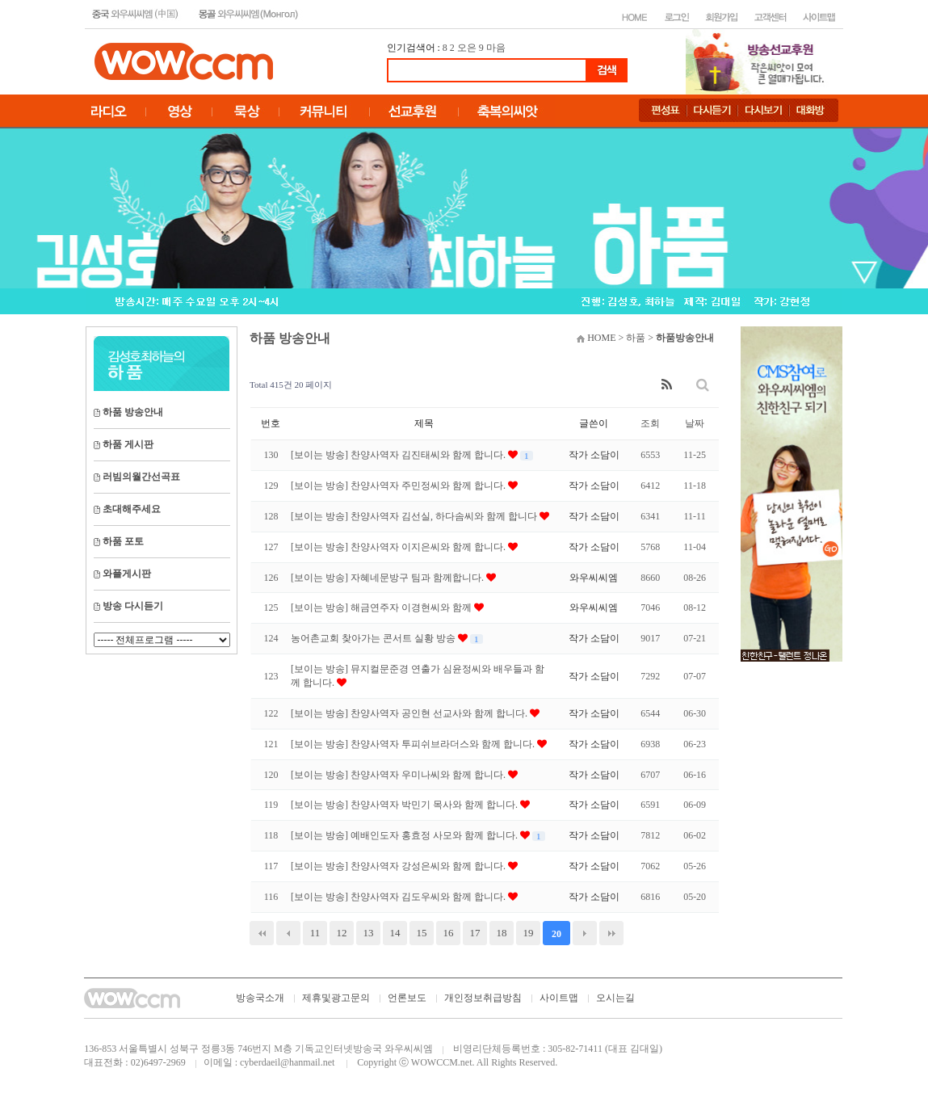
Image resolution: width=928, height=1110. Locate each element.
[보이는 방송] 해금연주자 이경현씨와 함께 (382, 607)
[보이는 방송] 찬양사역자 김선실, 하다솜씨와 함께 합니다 (415, 516)
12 (342, 933)
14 (395, 933)
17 (475, 933)
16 (448, 933)
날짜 (694, 423)
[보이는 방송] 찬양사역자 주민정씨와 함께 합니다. (399, 485)
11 (315, 933)
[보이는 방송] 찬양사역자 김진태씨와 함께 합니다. (399, 454)
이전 (288, 933)
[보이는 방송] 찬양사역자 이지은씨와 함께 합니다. (399, 547)
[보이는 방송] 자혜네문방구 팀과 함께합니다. (388, 577)
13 (368, 933)
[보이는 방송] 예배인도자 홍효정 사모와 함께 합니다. (405, 835)
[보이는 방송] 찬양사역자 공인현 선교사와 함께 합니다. (410, 713)
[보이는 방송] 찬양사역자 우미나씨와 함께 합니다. (399, 774)
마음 (496, 47)
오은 (467, 47)
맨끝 (611, 933)
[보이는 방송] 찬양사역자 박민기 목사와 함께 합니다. (405, 804)
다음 (585, 933)
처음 (262, 933)
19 (528, 933)
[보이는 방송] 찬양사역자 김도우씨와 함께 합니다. (399, 896)
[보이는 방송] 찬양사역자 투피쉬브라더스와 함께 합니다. (414, 744)
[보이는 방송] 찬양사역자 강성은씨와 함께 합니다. (399, 866)
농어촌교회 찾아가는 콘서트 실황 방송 (374, 638)
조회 (650, 423)
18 (502, 933)
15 (422, 933)
